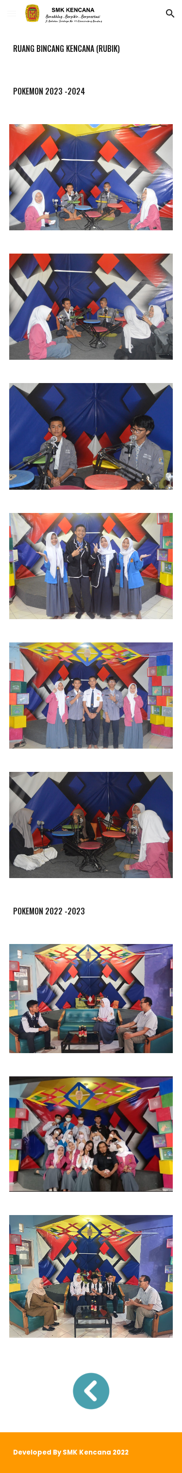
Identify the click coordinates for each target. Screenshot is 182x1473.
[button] (11, 13)
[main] (91, 48)
